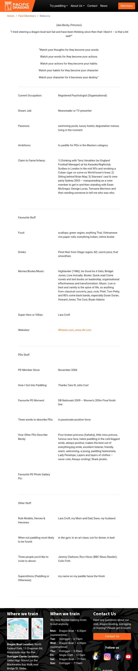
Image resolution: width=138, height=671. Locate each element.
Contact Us (112, 636)
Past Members (27, 16)
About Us (76, 6)
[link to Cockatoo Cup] (96, 656)
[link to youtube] (128, 656)
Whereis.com (66, 330)
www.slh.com (83, 330)
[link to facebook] (117, 656)
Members (127, 6)
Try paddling (57, 6)
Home (10, 16)
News (103, 6)
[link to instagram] (106, 656)
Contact (92, 6)
